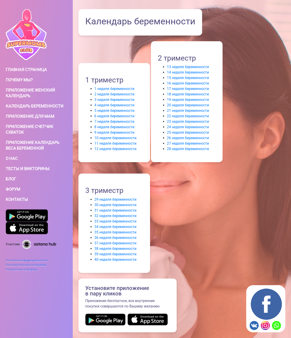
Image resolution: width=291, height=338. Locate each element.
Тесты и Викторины (28, 168)
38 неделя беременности (115, 248)
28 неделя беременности (188, 149)
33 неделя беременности (115, 221)
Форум (13, 189)
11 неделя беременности (115, 143)
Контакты (17, 199)
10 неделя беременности (115, 138)
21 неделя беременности (188, 110)
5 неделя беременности (114, 110)
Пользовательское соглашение (26, 264)
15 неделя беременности (188, 78)
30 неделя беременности (115, 205)
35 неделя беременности (115, 232)
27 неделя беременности (188, 143)
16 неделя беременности (188, 83)
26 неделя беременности (188, 138)
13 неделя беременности (188, 67)
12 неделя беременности (115, 149)
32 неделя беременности (115, 216)
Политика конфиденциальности (26, 260)
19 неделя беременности (188, 99)
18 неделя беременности (188, 94)
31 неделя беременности (115, 210)
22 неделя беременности (188, 116)
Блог (11, 179)
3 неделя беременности (114, 99)
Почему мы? (19, 79)
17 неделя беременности (188, 89)
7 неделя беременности (114, 121)
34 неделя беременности (115, 227)
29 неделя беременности (115, 199)
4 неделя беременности (114, 105)
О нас (12, 158)
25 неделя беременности (188, 132)
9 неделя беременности (114, 132)
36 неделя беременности (115, 238)
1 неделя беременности (114, 89)
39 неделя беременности (115, 254)
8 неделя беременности (114, 127)
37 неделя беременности (115, 243)
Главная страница (26, 69)
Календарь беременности (34, 106)
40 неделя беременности (115, 259)
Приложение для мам (30, 116)
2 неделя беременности (114, 94)
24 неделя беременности (188, 127)
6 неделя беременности (114, 116)
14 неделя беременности (188, 72)
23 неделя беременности (188, 121)
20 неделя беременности (188, 105)
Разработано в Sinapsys (21, 269)
